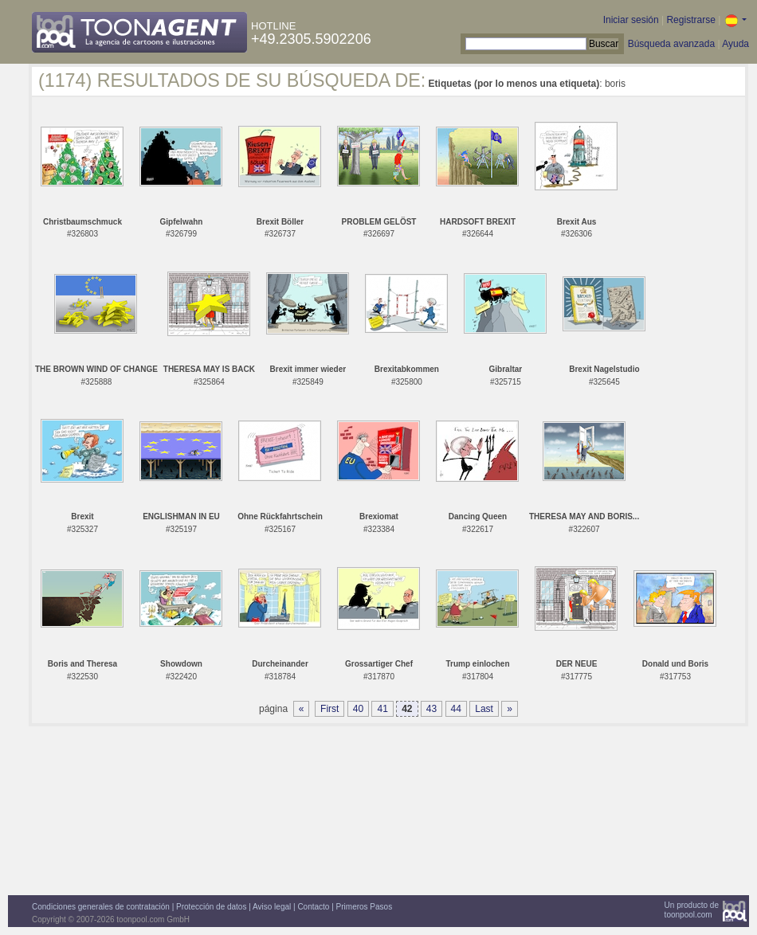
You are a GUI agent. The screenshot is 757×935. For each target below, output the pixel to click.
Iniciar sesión (631, 19)
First (329, 708)
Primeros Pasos (364, 906)
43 (431, 708)
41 (382, 708)
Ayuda (735, 43)
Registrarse (690, 19)
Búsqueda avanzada (671, 43)
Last (484, 708)
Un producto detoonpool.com (692, 910)
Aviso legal (272, 906)
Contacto (313, 906)
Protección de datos (211, 906)
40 (358, 708)
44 (456, 708)
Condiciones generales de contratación (101, 906)
